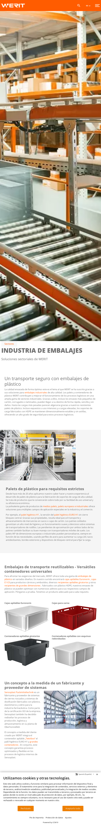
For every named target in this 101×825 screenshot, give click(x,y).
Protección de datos (54, 817)
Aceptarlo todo (72, 808)
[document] (50, 790)
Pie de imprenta (36, 817)
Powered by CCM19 (50, 822)
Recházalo (26, 808)
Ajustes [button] (68, 817)
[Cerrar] (97, 774)
